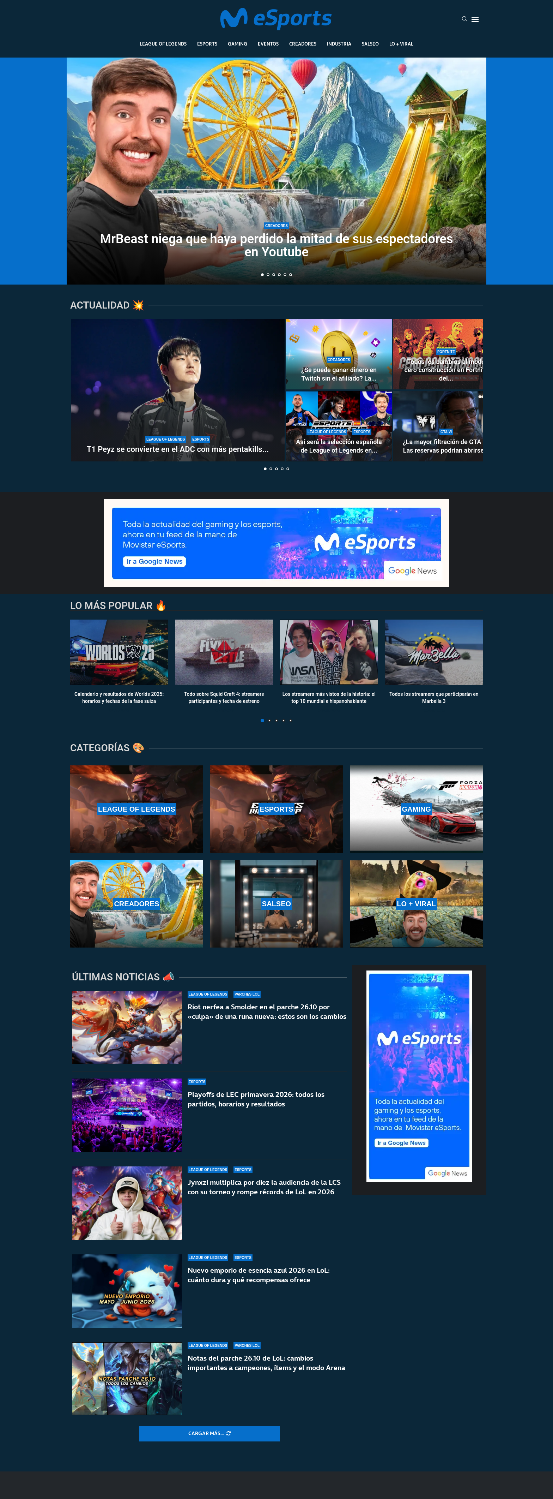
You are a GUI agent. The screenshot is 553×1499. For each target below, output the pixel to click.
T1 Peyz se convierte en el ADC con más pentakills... (178, 449)
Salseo (370, 44)
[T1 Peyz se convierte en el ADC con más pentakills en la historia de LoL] (178, 390)
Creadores (302, 44)
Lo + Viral (401, 44)
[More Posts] (209, 1433)
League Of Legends (163, 44)
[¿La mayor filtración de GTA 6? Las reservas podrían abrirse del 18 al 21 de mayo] (446, 426)
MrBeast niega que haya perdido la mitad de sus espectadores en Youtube (276, 245)
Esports (207, 44)
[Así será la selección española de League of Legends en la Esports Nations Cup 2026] (339, 426)
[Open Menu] (475, 19)
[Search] (464, 19)
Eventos (268, 44)
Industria (339, 44)
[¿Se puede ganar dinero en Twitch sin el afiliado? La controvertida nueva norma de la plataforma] (339, 354)
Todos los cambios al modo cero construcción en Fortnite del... (446, 370)
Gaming (237, 44)
